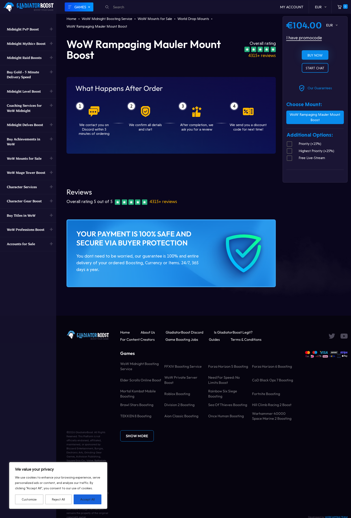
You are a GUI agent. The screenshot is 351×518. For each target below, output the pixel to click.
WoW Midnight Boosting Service (107, 19)
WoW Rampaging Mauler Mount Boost (315, 117)
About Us (148, 332)
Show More (137, 436)
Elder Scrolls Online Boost (140, 380)
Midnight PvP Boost (23, 29)
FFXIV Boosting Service (183, 366)
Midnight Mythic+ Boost (26, 44)
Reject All (58, 499)
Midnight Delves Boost (25, 125)
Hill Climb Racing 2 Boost (271, 404)
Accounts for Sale (21, 244)
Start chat (315, 68)
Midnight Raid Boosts (24, 58)
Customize (29, 499)
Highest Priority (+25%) (310, 151)
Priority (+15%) (304, 143)
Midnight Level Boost (24, 91)
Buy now (315, 55)
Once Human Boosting (226, 416)
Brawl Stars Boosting (136, 404)
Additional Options (309, 135)
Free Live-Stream (306, 158)
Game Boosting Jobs (181, 339)
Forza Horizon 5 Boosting (228, 366)
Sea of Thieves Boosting (227, 404)
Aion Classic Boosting (181, 416)
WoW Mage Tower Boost (26, 172)
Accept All (87, 499)
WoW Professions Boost (25, 229)
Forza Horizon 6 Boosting (272, 366)
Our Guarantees (315, 88)
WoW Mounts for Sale (24, 158)
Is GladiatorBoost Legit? (233, 332)
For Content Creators (137, 339)
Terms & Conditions (246, 339)
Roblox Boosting (177, 393)
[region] (58, 485)
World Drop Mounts (193, 19)
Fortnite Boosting (266, 393)
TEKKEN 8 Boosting (135, 416)
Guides (214, 339)
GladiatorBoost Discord (184, 332)
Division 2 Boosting (179, 404)
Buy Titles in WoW (21, 215)
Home (71, 19)
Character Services (22, 187)
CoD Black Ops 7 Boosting (272, 380)
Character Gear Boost (24, 201)
